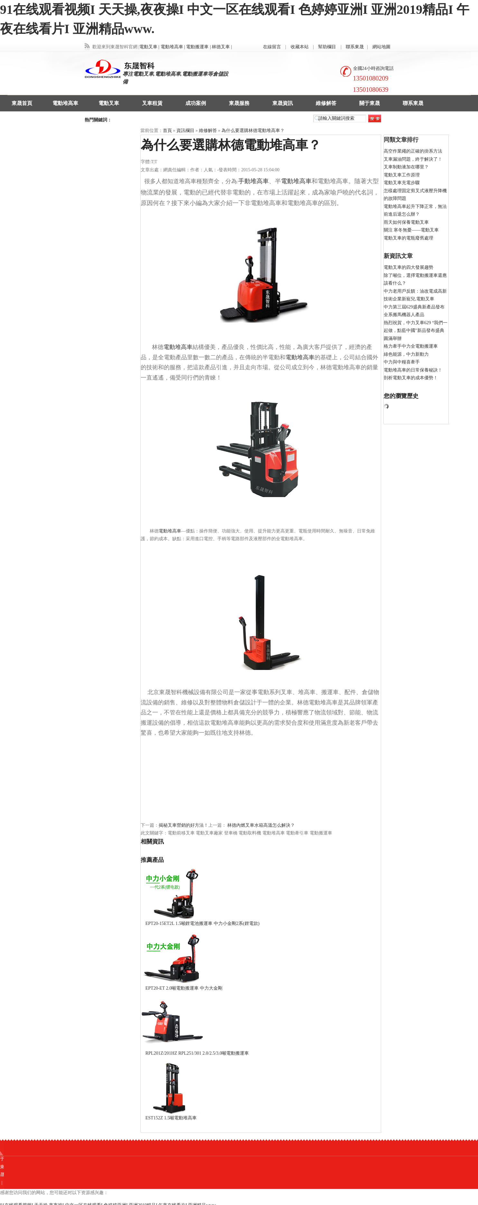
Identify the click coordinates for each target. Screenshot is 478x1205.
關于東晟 (369, 103)
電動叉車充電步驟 (402, 182)
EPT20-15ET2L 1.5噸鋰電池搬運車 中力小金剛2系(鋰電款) (202, 923)
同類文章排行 (401, 140)
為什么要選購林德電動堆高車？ (253, 130)
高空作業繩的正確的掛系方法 (413, 151)
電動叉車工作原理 (402, 175)
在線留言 (272, 46)
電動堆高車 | (173, 46)
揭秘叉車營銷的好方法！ (183, 825)
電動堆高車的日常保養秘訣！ (413, 370)
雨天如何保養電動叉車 (406, 222)
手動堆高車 (253, 181)
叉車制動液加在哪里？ (406, 167)
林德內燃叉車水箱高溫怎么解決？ (260, 825)
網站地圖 (381, 46)
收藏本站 (300, 46)
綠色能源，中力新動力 (406, 354)
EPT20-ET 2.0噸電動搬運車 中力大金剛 (183, 988)
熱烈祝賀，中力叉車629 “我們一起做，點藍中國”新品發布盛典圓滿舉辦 (416, 330)
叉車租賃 (152, 103)
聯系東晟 (355, 46)
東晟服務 (239, 103)
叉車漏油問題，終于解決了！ (413, 159)
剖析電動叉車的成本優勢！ (411, 377)
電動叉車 (108, 103)
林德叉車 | (222, 46)
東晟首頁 (22, 103)
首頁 (167, 130)
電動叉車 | (149, 46)
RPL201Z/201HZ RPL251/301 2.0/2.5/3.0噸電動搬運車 (197, 1053)
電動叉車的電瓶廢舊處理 (408, 238)
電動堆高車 (65, 103)
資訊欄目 (185, 130)
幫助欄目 (327, 46)
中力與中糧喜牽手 (402, 362)
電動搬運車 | (198, 46)
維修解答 (326, 103)
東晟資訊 (282, 103)
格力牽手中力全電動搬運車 (411, 346)
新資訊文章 (398, 256)
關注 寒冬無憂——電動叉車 (411, 230)
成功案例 (195, 103)
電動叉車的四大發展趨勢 (408, 267)
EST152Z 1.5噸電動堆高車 (171, 1118)
